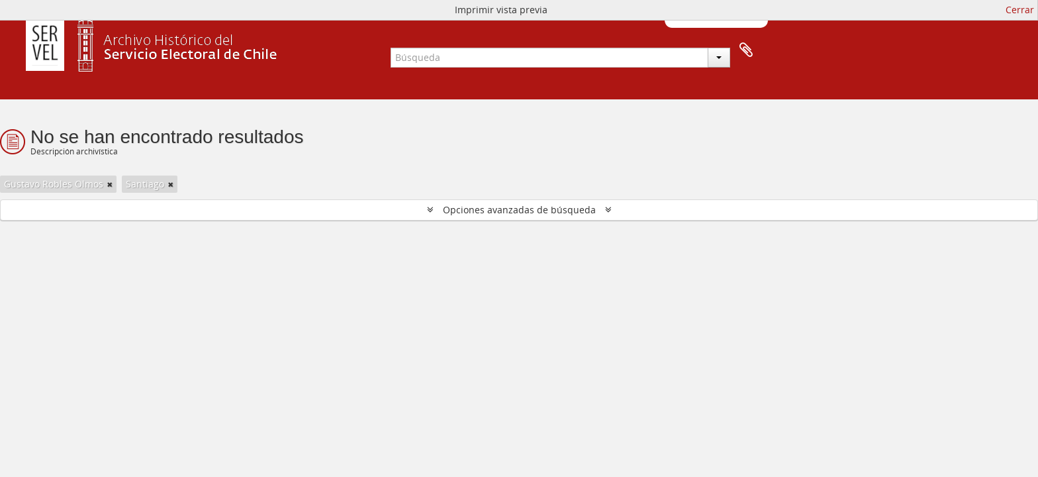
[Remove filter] (110, 184)
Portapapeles (746, 50)
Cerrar (1020, 9)
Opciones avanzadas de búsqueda (519, 209)
